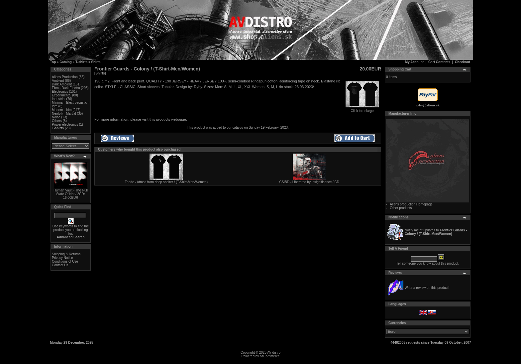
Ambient (58, 80)
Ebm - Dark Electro (66, 88)
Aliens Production (65, 77)
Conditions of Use (65, 261)
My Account (414, 62)
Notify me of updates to (436, 232)
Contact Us (60, 265)
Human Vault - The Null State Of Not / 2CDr (70, 192)
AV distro (273, 352)
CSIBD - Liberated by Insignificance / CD (309, 182)
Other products (401, 208)
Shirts (95, 62)
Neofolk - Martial (64, 113)
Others (57, 121)
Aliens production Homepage (411, 204)
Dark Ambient (62, 84)
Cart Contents (439, 62)
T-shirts (81, 62)
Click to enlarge (362, 109)
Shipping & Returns (66, 254)
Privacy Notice (62, 258)
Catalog (65, 62)
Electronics (60, 91)
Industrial (58, 99)
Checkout (462, 62)
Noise (56, 117)
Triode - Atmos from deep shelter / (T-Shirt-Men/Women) (166, 182)
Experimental (61, 95)
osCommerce (269, 356)
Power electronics (65, 124)
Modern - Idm (61, 110)
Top (53, 62)
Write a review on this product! (427, 288)
